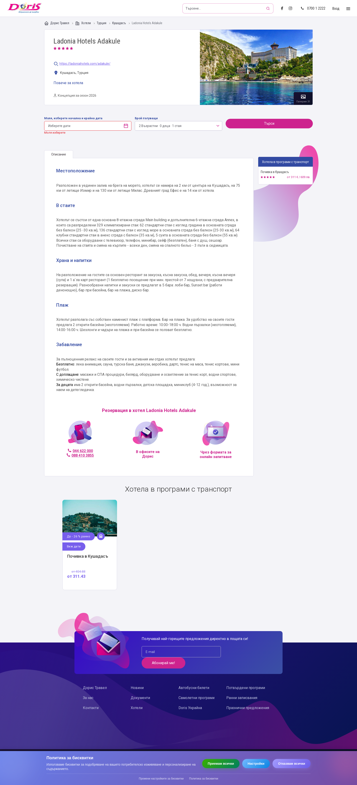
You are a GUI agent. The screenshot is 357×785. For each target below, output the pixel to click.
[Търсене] (268, 8)
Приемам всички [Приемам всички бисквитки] (221, 763)
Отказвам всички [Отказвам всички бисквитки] (291, 763)
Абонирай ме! (244, 652)
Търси (269, 123)
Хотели (83, 23)
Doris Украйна (190, 696)
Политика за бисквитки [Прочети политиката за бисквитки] (203, 778)
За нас (88, 686)
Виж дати (74, 546)
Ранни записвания (241, 686)
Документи (140, 686)
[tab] (58, 154)
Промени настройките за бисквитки (161, 778)
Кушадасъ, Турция (71, 73)
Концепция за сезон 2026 (75, 95)
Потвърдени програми (245, 676)
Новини (137, 676)
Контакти (91, 696)
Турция (102, 23)
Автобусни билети (193, 676)
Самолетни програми (196, 686)
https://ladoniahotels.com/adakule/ (84, 63)
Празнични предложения (247, 696)
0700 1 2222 (313, 8)
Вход (335, 8)
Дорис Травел (57, 23)
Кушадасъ (119, 23)
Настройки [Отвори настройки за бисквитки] (256, 763)
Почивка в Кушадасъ (275, 172)
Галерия (256, 67)
